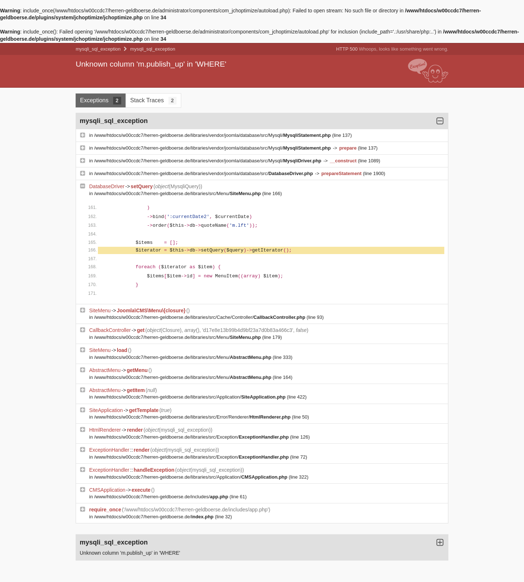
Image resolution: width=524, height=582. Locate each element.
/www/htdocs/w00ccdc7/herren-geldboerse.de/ (154, 516)
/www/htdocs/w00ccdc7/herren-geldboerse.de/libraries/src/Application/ (190, 397)
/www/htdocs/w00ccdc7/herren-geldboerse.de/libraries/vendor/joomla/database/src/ (204, 173)
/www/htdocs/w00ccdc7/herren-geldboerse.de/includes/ (162, 496)
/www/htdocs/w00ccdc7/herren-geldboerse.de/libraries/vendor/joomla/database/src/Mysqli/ (213, 135)
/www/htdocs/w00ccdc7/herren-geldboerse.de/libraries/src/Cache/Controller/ (200, 317)
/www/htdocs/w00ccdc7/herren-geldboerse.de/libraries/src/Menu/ (178, 193)
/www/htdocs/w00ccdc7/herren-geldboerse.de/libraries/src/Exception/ (192, 437)
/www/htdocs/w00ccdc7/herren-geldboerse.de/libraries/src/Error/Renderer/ (193, 417)
